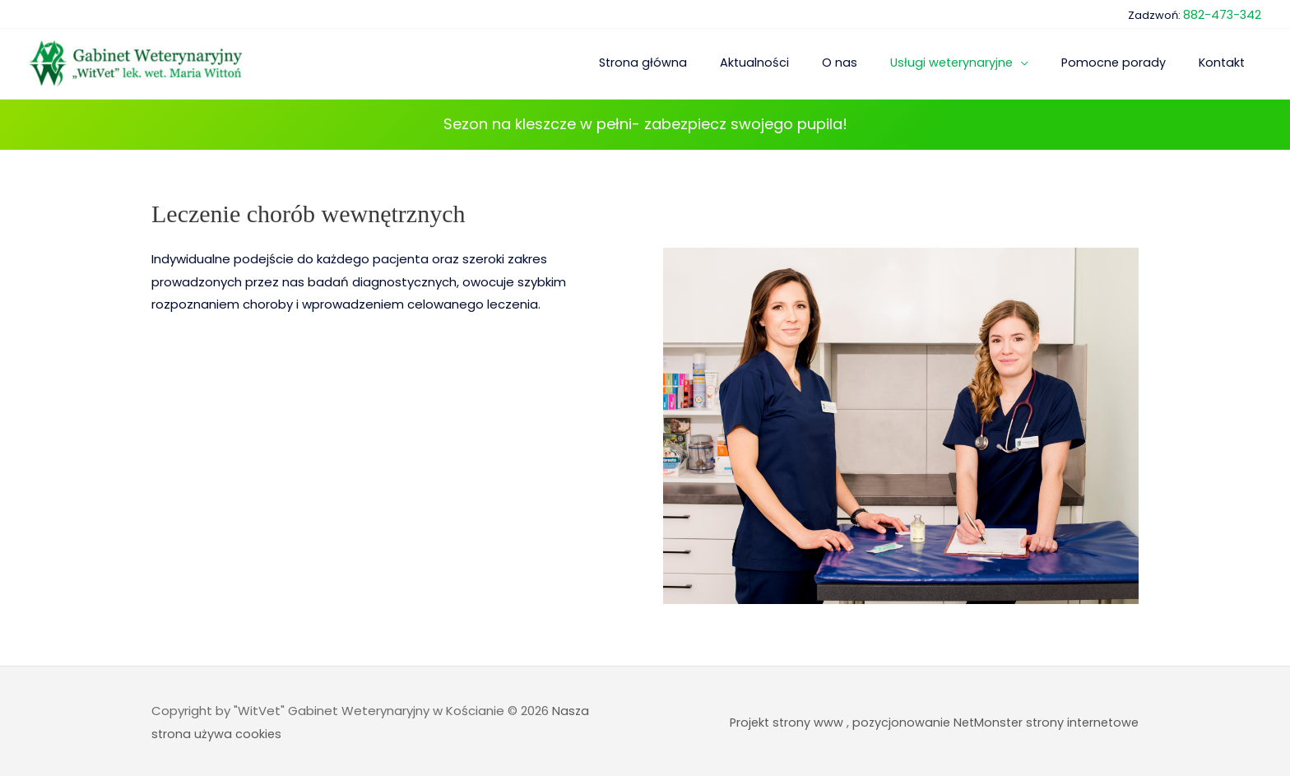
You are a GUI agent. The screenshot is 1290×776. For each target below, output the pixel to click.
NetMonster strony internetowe (1042, 719)
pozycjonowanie (893, 719)
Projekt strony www (777, 719)
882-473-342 (1225, 12)
